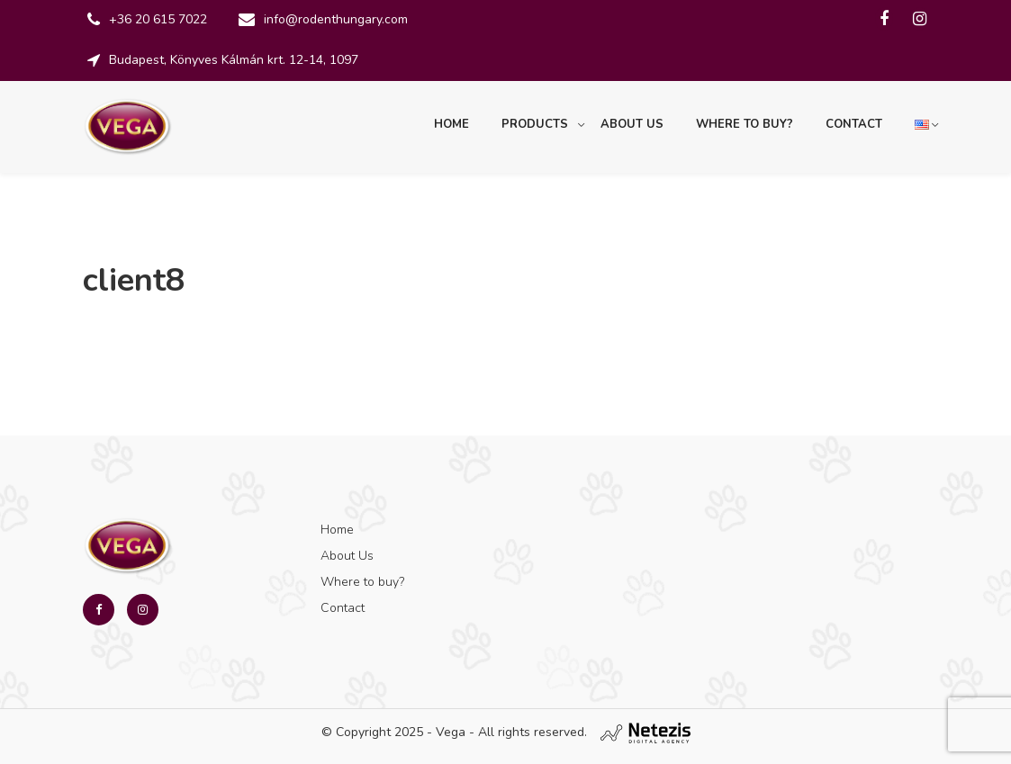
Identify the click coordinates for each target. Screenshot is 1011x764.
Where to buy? (744, 124)
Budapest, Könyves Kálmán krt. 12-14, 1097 (233, 59)
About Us (631, 124)
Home (451, 124)
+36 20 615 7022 (158, 19)
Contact (854, 124)
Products (534, 124)
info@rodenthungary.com (336, 19)
